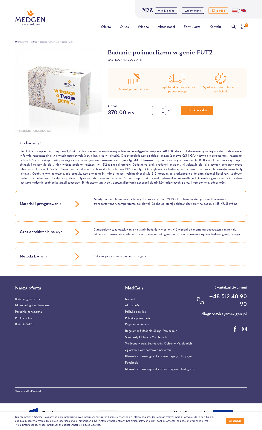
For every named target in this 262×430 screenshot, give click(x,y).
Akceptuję (235, 421)
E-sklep (33, 42)
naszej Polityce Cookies (86, 425)
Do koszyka (197, 110)
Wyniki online (166, 11)
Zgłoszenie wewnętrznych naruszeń (148, 350)
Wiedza (143, 27)
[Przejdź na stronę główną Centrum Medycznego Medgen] (30, 18)
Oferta (106, 27)
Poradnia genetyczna (28, 311)
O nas (124, 27)
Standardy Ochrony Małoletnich (146, 337)
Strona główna (21, 42)
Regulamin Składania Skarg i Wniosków (151, 331)
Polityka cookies (135, 311)
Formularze (192, 27)
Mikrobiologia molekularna (32, 305)
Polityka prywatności (138, 318)
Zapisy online (193, 11)
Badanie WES (24, 324)
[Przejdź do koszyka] (243, 27)
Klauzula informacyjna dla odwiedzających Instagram (159, 369)
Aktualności (166, 27)
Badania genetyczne (28, 299)
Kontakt (215, 27)
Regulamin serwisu (137, 324)
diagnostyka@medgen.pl (224, 314)
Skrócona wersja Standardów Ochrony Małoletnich (158, 343)
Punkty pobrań (24, 318)
